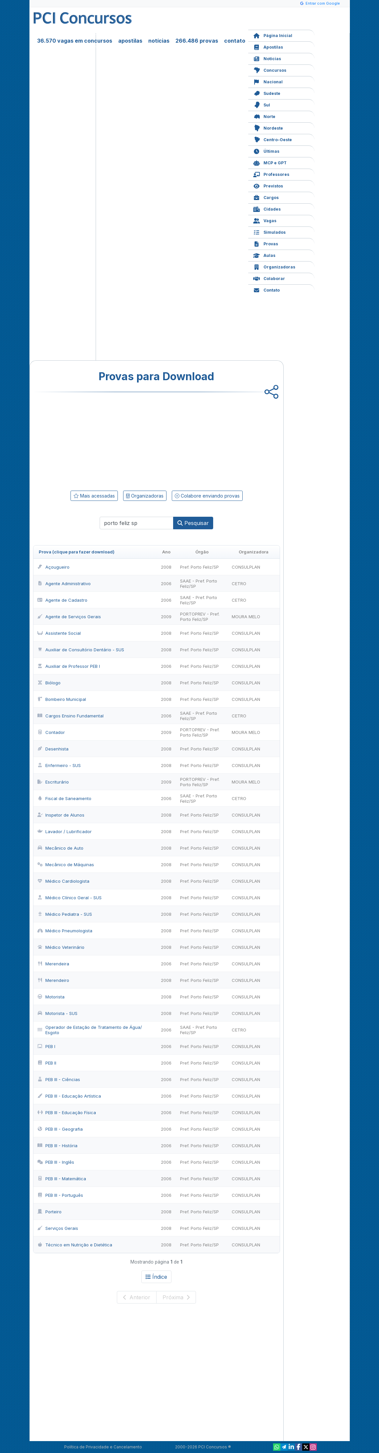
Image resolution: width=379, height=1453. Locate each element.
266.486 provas (196, 40)
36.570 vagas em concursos (74, 40)
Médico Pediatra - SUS (64, 914)
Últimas (266, 150)
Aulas (264, 255)
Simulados (269, 231)
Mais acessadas (94, 496)
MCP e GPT (270, 162)
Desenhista (53, 748)
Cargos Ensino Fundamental (70, 715)
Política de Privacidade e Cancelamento (103, 1446)
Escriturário (53, 782)
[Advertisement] (102, 440)
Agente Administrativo (64, 583)
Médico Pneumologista (64, 930)
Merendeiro (53, 980)
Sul (261, 104)
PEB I (46, 1046)
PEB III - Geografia (60, 1129)
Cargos (266, 197)
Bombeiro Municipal (61, 699)
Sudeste (266, 93)
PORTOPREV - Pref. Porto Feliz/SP (199, 616)
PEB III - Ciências (58, 1079)
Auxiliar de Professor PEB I (68, 666)
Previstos (268, 185)
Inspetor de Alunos (60, 815)
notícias (158, 40)
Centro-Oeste (272, 139)
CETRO (239, 583)
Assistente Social (59, 633)
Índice (156, 1276)
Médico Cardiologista (63, 881)
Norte (264, 116)
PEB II (46, 1063)
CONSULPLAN (246, 567)
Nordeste (268, 127)
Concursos (269, 69)
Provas (265, 243)
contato (234, 40)
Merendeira (53, 963)
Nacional (268, 81)
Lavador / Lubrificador (64, 831)
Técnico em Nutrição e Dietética (74, 1244)
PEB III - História (57, 1145)
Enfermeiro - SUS (59, 765)
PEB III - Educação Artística (69, 1096)
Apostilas (268, 46)
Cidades (267, 208)
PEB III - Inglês (55, 1162)
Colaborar (269, 278)
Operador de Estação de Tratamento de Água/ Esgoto (89, 1030)
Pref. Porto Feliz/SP (199, 567)
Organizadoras (274, 266)
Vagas (264, 220)
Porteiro (49, 1211)
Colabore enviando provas (207, 496)
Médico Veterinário (60, 947)
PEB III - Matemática (61, 1178)
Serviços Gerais (57, 1228)
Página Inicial (272, 35)
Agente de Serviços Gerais (69, 616)
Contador (51, 732)
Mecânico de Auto (60, 848)
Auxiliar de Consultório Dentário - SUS (80, 649)
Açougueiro (53, 567)
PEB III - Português (60, 1195)
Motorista (51, 996)
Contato (266, 289)
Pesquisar (193, 523)
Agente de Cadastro (62, 600)
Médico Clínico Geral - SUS (69, 897)
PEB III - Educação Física (66, 1112)
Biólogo (49, 682)
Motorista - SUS (57, 1013)
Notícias (267, 58)
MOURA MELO (246, 616)
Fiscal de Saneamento (64, 798)
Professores (271, 174)
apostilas (130, 40)
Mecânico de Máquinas (65, 864)
